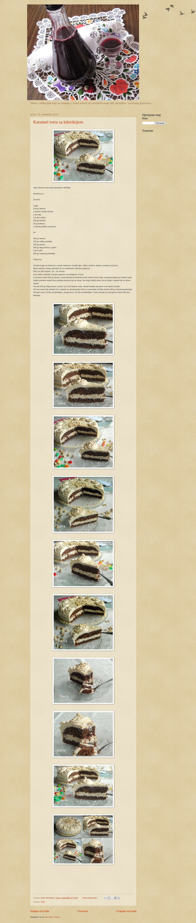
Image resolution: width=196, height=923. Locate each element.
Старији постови (126, 911)
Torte (43, 902)
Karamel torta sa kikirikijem (58, 121)
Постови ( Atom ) (52, 917)
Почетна (82, 911)
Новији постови (39, 911)
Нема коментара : (90, 898)
